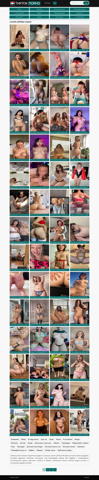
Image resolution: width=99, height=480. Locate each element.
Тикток (25, 3)
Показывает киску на (18, 450)
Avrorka (22, 443)
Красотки (19, 17)
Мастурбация (59, 13)
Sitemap (86, 477)
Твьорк (58, 439)
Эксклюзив (19, 13)
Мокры (77, 439)
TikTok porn (14, 477)
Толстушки (59, 17)
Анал (19, 9)
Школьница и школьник (43, 443)
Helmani (56, 443)
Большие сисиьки (69, 446)
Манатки (14, 443)
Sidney (23, 439)
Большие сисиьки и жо (53, 446)
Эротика (80, 17)
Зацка (51, 439)
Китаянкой (15, 439)
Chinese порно (50, 450)
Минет (39, 9)
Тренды (47, 3)
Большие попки (59, 9)
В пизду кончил (33, 439)
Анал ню (44, 439)
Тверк (39, 13)
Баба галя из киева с (65, 450)
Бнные (30, 443)
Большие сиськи (79, 9)
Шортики (80, 446)
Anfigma (31, 450)
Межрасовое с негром (80, 443)
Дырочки (79, 13)
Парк (13, 446)
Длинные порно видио (35, 446)
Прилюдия (20, 446)
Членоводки (66, 443)
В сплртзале (67, 439)
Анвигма (40, 450)
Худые (39, 17)
